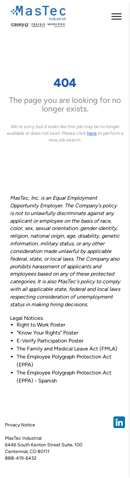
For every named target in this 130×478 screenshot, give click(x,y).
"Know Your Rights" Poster (47, 333)
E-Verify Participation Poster (50, 341)
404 (65, 82)
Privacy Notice (20, 424)
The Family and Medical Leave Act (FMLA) (67, 349)
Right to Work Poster (41, 325)
